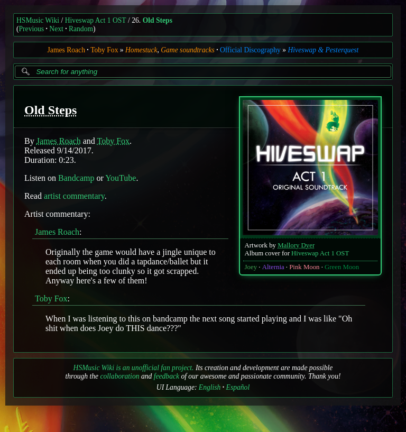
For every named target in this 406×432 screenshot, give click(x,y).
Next (56, 29)
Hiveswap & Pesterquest (323, 50)
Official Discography (250, 50)
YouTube (120, 177)
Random (81, 29)
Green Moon (342, 267)
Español (238, 387)
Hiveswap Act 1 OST (95, 20)
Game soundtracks (188, 50)
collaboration (119, 376)
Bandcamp (76, 177)
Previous (31, 29)
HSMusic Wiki (37, 20)
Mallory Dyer (296, 245)
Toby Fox (104, 50)
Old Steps (157, 20)
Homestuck (141, 50)
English (210, 387)
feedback (166, 376)
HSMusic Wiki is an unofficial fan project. (133, 368)
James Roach (66, 50)
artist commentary (74, 195)
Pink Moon (304, 267)
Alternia (273, 267)
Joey (251, 267)
